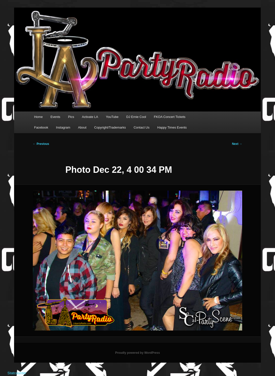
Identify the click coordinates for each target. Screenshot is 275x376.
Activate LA (90, 117)
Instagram (63, 127)
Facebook (41, 127)
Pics (71, 117)
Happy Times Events (172, 127)
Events (55, 117)
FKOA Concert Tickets (169, 117)
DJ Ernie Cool (136, 117)
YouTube (112, 117)
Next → (237, 144)
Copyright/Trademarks (110, 127)
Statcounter (16, 373)
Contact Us (141, 127)
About (82, 127)
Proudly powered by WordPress (137, 352)
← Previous (41, 144)
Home (38, 117)
